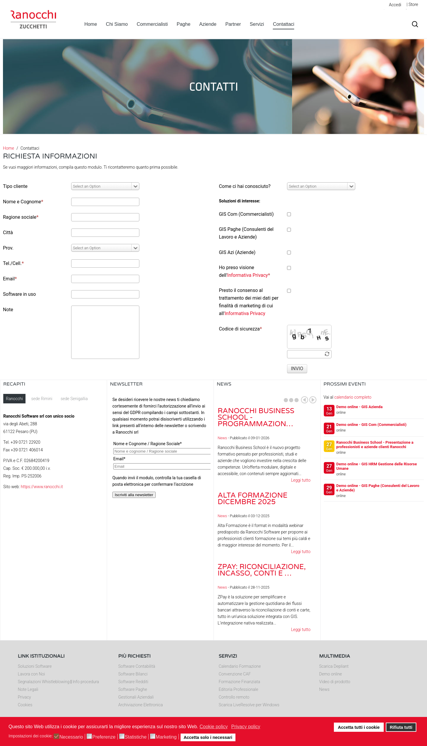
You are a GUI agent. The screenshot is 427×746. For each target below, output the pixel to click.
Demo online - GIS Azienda (359, 407)
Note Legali (28, 689)
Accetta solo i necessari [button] (208, 737)
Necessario (71, 737)
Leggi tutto (300, 480)
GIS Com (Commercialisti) (246, 214)
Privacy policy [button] (245, 726)
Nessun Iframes (160, 453)
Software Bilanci (133, 674)
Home (90, 24)
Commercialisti (152, 24)
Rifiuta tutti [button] (401, 727)
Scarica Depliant (333, 666)
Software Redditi (133, 681)
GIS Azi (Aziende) (237, 252)
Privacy (24, 697)
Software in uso (19, 294)
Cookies (25, 704)
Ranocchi (14, 398)
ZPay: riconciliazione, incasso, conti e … (262, 570)
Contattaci (283, 24)
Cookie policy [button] (214, 726)
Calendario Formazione (240, 666)
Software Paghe (132, 689)
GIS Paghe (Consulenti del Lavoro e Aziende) (246, 233)
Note (8, 309)
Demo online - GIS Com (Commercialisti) (371, 424)
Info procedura (85, 681)
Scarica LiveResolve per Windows (249, 704)
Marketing (166, 737)
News (222, 438)
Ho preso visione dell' (244, 271)
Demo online (330, 674)
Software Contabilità (136, 666)
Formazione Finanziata (239, 681)
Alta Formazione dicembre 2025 (252, 498)
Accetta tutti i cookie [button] (359, 727)
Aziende (207, 24)
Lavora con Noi (31, 674)
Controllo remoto (234, 697)
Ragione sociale (21, 217)
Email (10, 279)
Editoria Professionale (238, 689)
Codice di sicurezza (240, 329)
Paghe (183, 24)
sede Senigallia (73, 398)
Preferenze (103, 737)
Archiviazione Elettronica (140, 704)
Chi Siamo (117, 24)
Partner (233, 24)
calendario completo (352, 397)
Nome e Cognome (23, 202)
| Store (412, 4)
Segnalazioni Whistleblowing (43, 681)
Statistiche (136, 737)
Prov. (8, 248)
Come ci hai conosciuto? (244, 186)
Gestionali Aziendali (136, 697)
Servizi (257, 24)
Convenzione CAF (235, 674)
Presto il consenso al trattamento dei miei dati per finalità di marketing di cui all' (248, 301)
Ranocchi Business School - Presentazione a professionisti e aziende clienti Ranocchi (374, 444)
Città (8, 232)
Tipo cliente (15, 186)
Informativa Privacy (247, 275)
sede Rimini (41, 398)
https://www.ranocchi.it (42, 486)
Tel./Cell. (13, 263)
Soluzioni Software (35, 666)
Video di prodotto (334, 681)
